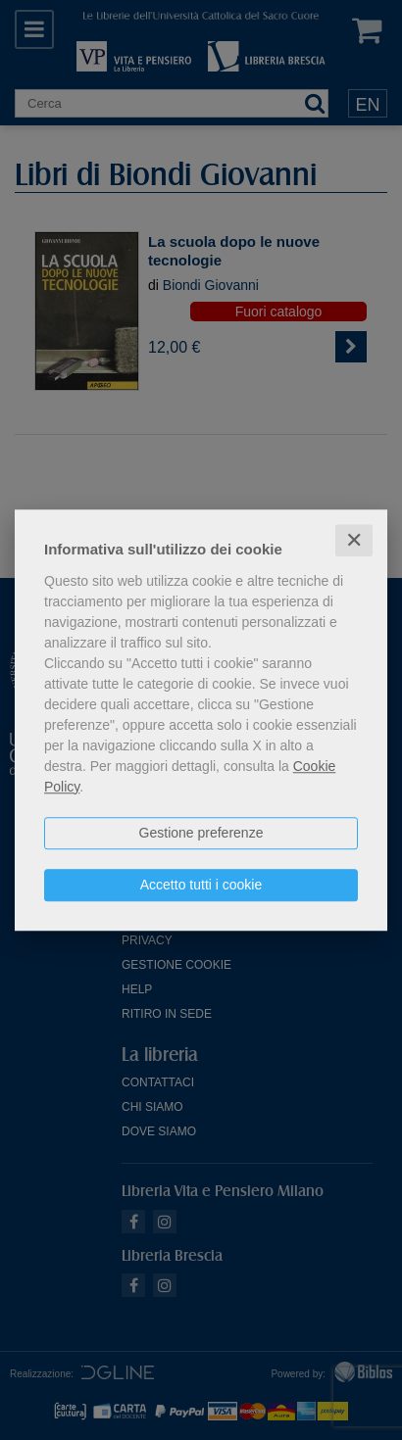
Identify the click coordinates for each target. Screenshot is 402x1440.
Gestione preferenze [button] (201, 832)
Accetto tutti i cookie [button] (201, 884)
